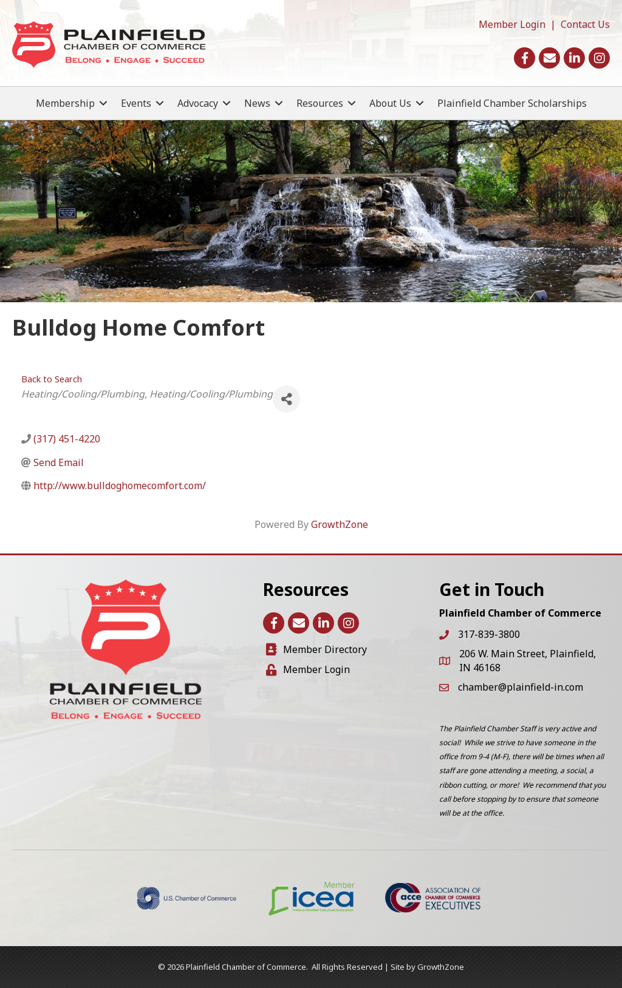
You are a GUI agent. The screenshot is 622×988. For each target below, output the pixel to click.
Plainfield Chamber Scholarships (512, 103)
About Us (390, 103)
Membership (65, 103)
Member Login (512, 24)
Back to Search (51, 379)
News (257, 103)
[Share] (286, 399)
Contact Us (585, 24)
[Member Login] (308, 670)
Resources (319, 103)
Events (136, 103)
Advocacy (197, 103)
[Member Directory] (316, 650)
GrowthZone (339, 524)
